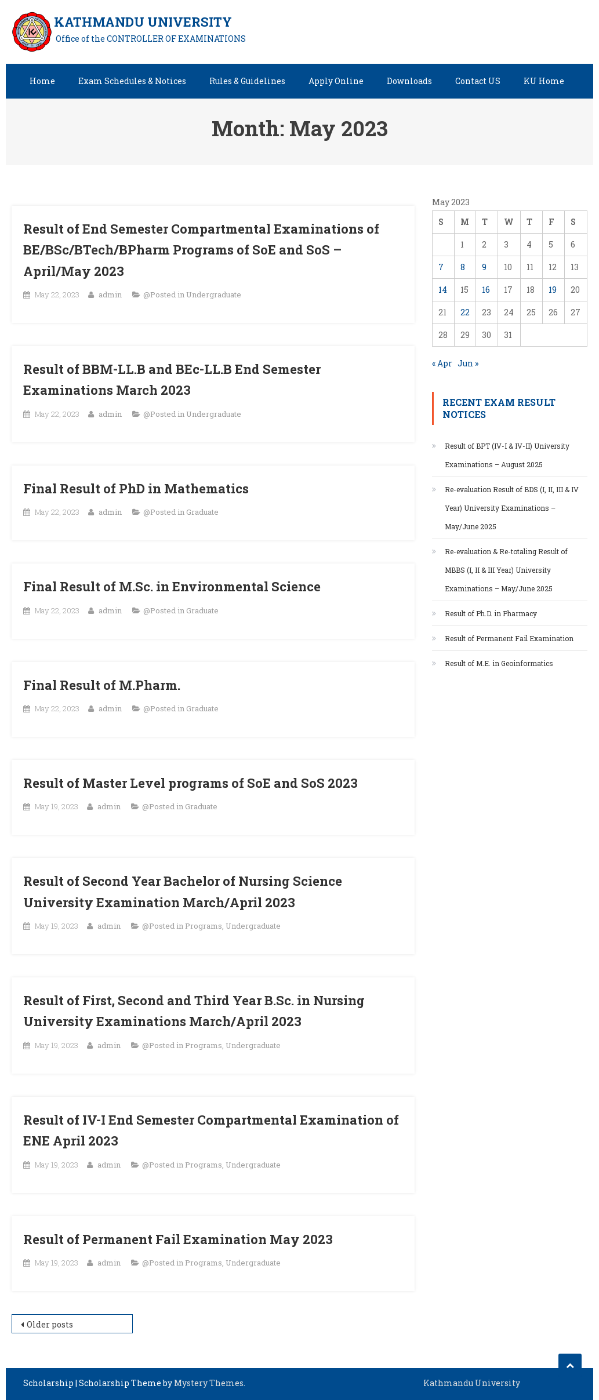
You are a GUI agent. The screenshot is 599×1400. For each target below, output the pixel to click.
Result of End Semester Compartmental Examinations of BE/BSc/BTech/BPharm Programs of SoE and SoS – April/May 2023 (201, 249)
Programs (203, 926)
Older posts (50, 1324)
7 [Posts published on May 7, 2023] (441, 266)
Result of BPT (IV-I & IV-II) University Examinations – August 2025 (507, 455)
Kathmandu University (471, 1382)
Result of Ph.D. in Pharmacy (491, 613)
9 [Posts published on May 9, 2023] (484, 266)
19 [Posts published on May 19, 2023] (553, 289)
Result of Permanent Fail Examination (509, 638)
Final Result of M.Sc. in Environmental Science (172, 586)
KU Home (544, 80)
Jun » (468, 363)
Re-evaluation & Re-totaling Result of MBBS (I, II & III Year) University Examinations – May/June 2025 (506, 570)
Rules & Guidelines (247, 80)
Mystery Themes (209, 1382)
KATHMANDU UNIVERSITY (143, 21)
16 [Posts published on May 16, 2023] (486, 289)
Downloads (409, 80)
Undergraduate (213, 294)
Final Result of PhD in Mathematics (136, 488)
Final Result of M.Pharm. (101, 685)
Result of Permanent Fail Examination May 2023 (178, 1239)
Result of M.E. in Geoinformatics (500, 663)
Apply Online (336, 80)
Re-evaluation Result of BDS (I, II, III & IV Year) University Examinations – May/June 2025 (512, 508)
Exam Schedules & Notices (132, 80)
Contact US (477, 80)
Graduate (202, 512)
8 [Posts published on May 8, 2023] (462, 266)
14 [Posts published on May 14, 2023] (442, 289)
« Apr (442, 363)
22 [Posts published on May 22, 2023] (465, 312)
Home (42, 80)
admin (110, 294)
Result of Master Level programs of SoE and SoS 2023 (190, 782)
